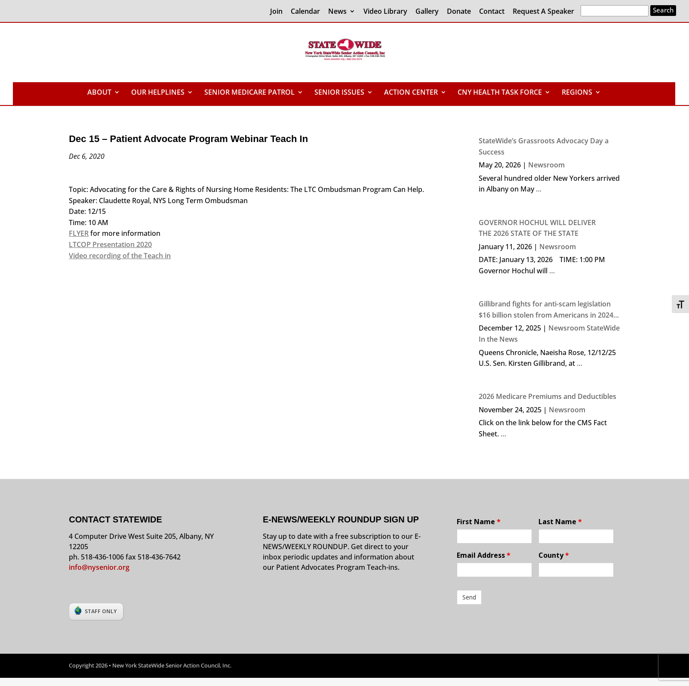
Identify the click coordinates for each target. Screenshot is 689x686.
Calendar (305, 12)
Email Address (484, 555)
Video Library (385, 12)
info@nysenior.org (99, 567)
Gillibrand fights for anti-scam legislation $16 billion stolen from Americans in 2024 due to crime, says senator (546, 310)
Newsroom (546, 165)
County (553, 555)
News (337, 12)
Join (276, 12)
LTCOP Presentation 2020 (110, 244)
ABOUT (99, 93)
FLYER (79, 233)
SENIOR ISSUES (339, 93)
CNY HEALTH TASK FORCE (500, 93)
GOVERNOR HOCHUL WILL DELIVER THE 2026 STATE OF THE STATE (537, 228)
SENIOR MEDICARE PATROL (249, 93)
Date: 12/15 (87, 211)
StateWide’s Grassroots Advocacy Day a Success (544, 146)
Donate (459, 12)
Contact (491, 12)
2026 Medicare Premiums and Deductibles (547, 396)
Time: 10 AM (88, 222)
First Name (479, 521)
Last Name (560, 521)
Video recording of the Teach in (120, 255)
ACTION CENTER (411, 93)
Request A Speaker (543, 12)
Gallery (427, 12)
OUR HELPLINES (158, 93)
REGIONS (577, 93)
